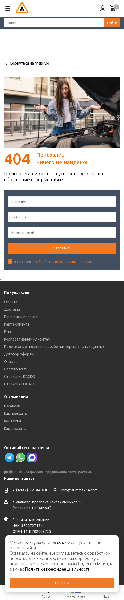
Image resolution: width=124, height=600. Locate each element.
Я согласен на (53, 261)
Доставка (12, 309)
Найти (112, 23)
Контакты (12, 421)
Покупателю (16, 292)
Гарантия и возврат (21, 317)
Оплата (10, 302)
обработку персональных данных (64, 261)
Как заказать (15, 428)
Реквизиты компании (31, 520)
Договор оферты (19, 354)
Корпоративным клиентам (27, 339)
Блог (8, 332)
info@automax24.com (79, 490)
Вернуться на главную (26, 63)
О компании (16, 396)
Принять (62, 583)
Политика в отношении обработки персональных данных (54, 347)
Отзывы (11, 361)
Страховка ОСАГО (20, 384)
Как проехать (15, 413)
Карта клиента (17, 324)
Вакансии (12, 406)
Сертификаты (16, 369)
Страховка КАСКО (19, 376)
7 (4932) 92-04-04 (30, 489)
